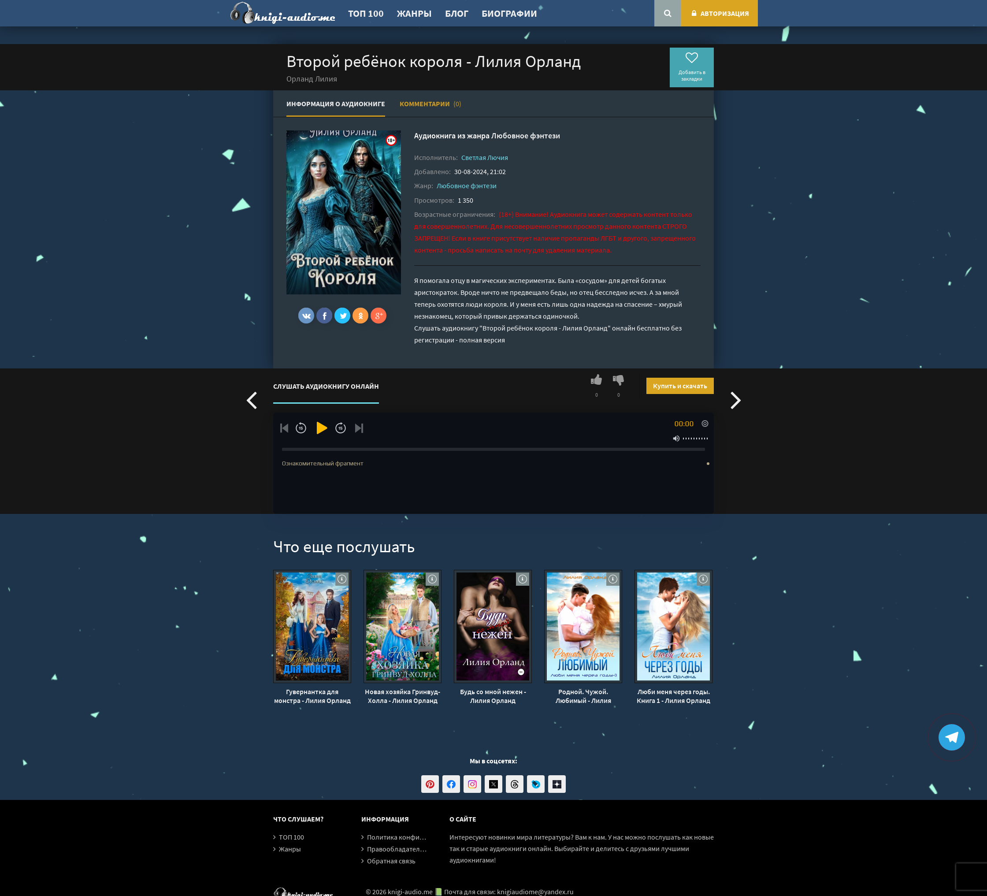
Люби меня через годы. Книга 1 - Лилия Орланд (673, 696)
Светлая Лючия (484, 157)
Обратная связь (391, 860)
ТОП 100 (366, 13)
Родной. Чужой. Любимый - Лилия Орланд (583, 696)
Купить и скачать (680, 385)
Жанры (414, 13)
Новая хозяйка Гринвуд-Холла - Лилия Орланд (402, 696)
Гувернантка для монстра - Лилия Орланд (312, 696)
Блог (456, 13)
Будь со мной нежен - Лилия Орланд (493, 696)
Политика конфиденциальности (417, 837)
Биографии (509, 13)
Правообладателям (397, 848)
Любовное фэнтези (525, 135)
